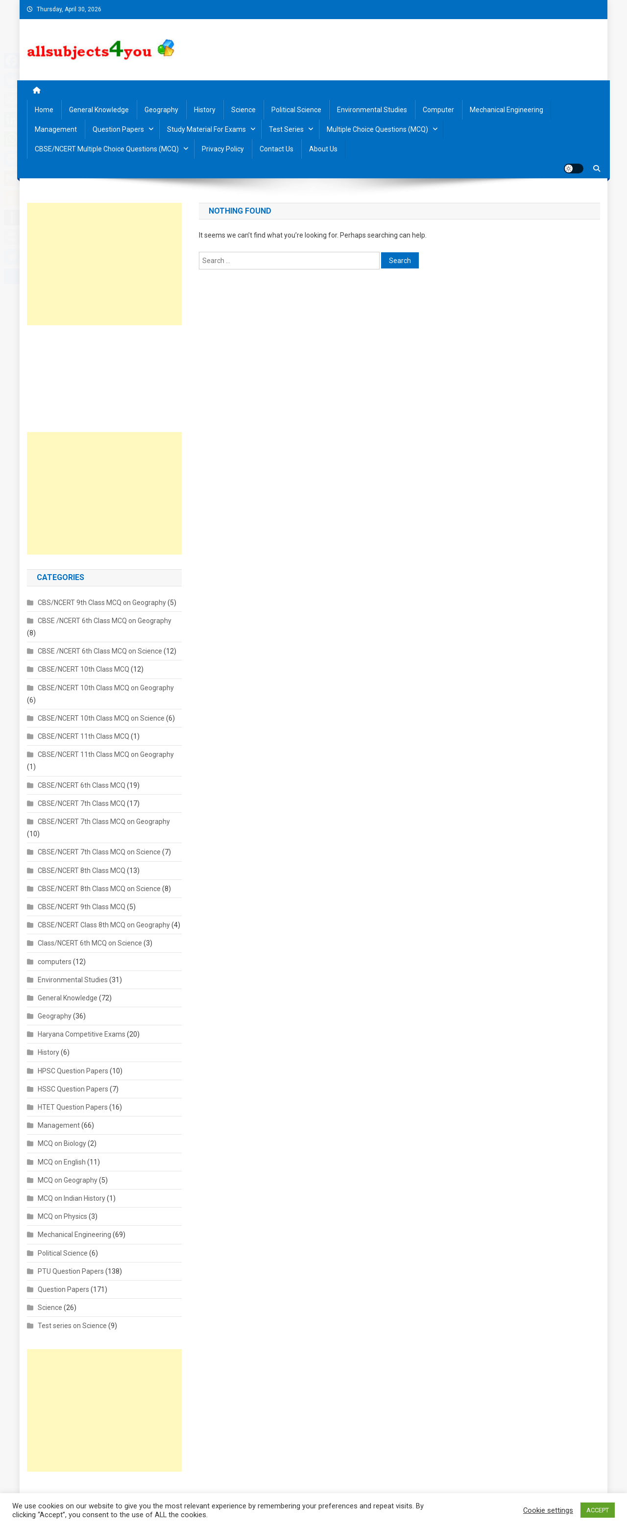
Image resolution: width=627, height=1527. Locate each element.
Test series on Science (72, 1326)
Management (56, 129)
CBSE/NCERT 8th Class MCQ (81, 870)
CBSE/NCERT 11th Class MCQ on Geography (106, 754)
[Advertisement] (104, 264)
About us (323, 149)
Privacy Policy (223, 149)
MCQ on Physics (62, 1216)
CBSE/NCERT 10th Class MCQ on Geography (106, 688)
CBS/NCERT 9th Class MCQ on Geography (102, 602)
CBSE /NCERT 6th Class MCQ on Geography (104, 621)
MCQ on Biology (62, 1143)
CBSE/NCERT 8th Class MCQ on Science (99, 889)
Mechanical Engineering (506, 110)
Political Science (296, 110)
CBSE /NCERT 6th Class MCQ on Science (100, 651)
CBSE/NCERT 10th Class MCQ (83, 669)
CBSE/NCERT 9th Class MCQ (81, 907)
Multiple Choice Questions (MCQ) (377, 129)
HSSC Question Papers (73, 1089)
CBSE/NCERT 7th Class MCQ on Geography (104, 821)
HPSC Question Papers (73, 1071)
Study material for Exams (206, 129)
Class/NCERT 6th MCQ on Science (90, 943)
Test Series (286, 129)
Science (243, 110)
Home (44, 110)
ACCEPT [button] (597, 1510)
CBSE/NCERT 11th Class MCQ (83, 736)
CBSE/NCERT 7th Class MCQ (81, 803)
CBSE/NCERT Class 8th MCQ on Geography (104, 925)
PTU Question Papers (71, 1271)
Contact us (276, 149)
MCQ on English (62, 1162)
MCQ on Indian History (71, 1198)
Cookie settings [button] (548, 1510)
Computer (438, 110)
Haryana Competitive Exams (81, 1034)
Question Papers (118, 129)
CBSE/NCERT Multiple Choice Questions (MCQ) (107, 149)
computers (55, 962)
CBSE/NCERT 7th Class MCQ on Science (99, 852)
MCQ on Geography (67, 1180)
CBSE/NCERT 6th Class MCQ (81, 785)
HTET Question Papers (73, 1107)
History (205, 110)
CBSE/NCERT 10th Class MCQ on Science (101, 718)
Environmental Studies (372, 110)
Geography (161, 110)
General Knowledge (99, 110)
